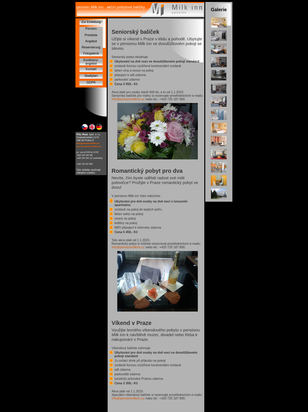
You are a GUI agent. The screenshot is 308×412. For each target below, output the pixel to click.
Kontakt (91, 69)
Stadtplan (91, 75)
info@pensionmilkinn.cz (87, 143)
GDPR (90, 82)
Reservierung (91, 47)
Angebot (91, 41)
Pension (91, 28)
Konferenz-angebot (91, 61)
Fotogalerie (91, 53)
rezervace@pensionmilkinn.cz (89, 146)
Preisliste (91, 35)
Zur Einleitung (91, 22)
